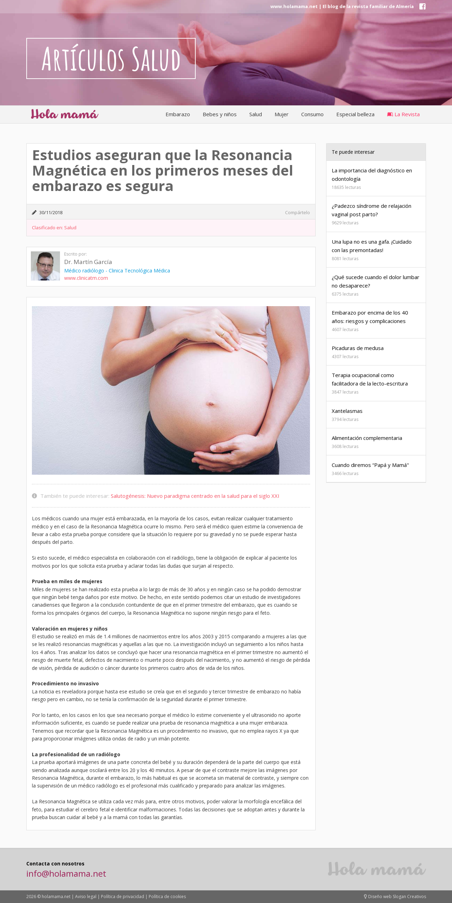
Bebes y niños (220, 114)
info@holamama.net (66, 873)
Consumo (312, 114)
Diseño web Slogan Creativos (395, 896)
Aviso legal (85, 896)
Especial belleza (355, 114)
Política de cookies (167, 896)
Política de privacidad (122, 896)
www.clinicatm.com (86, 278)
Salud (255, 114)
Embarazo (178, 114)
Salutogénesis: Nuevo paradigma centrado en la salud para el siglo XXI (195, 495)
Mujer (282, 114)
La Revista (403, 114)
